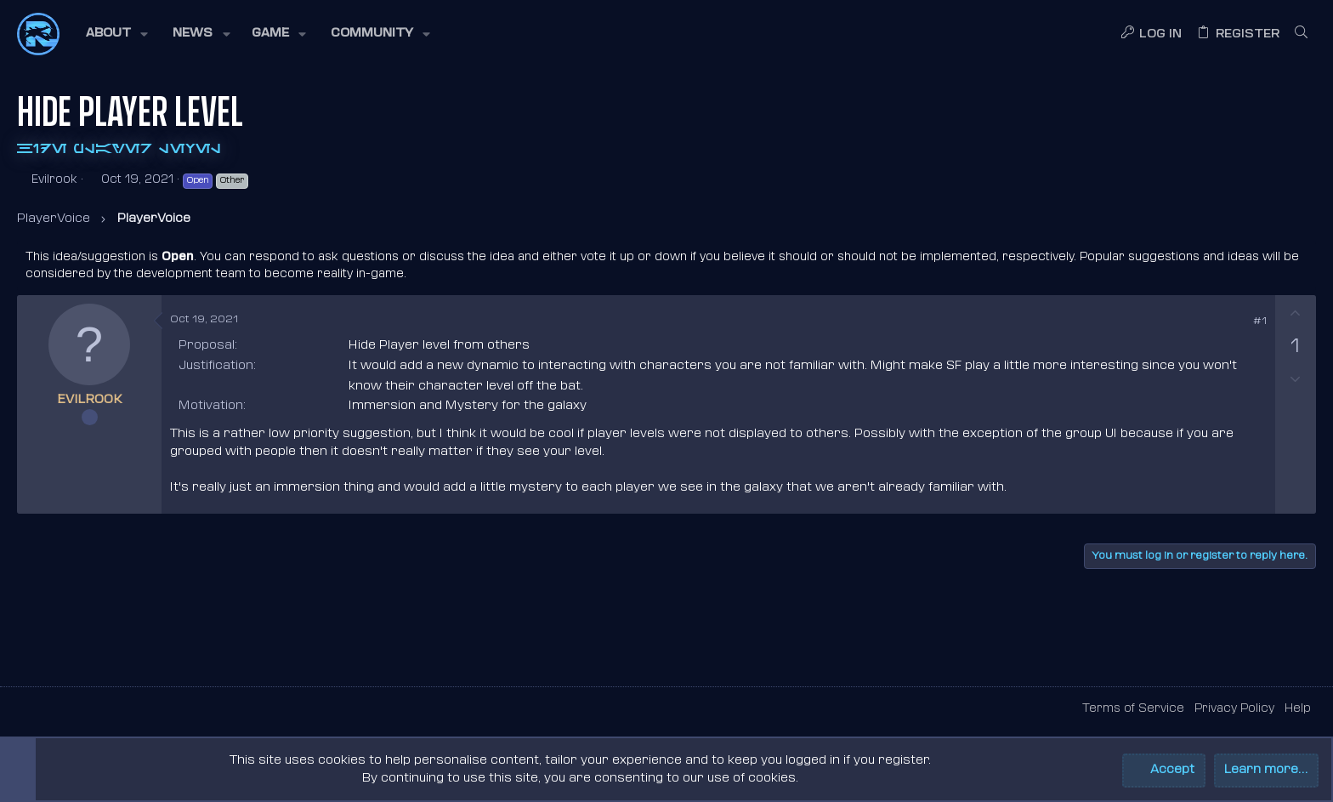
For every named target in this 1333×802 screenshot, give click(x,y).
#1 (1260, 321)
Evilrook (54, 179)
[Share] (1236, 322)
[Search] (1301, 34)
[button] (115, 34)
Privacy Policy (1234, 708)
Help (1298, 708)
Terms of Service (1133, 708)
